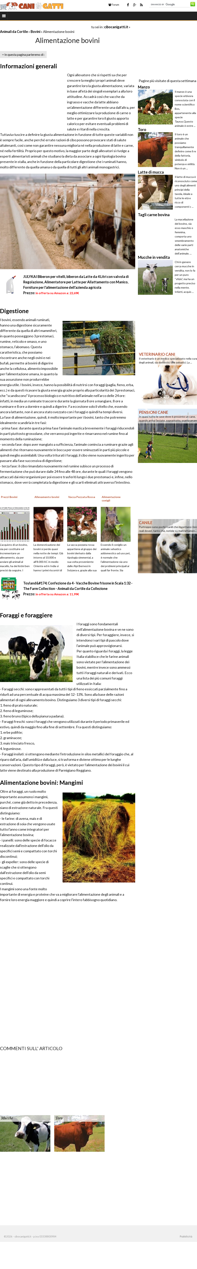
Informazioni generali (28, 66)
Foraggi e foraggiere (26, 615)
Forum (113, 4)
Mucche (7, 1118)
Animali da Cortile (14, 31)
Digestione (14, 310)
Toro (59, 1118)
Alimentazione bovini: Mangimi (41, 782)
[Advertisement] (45, 26)
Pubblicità (186, 1236)
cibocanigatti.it (116, 27)
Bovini (35, 31)
